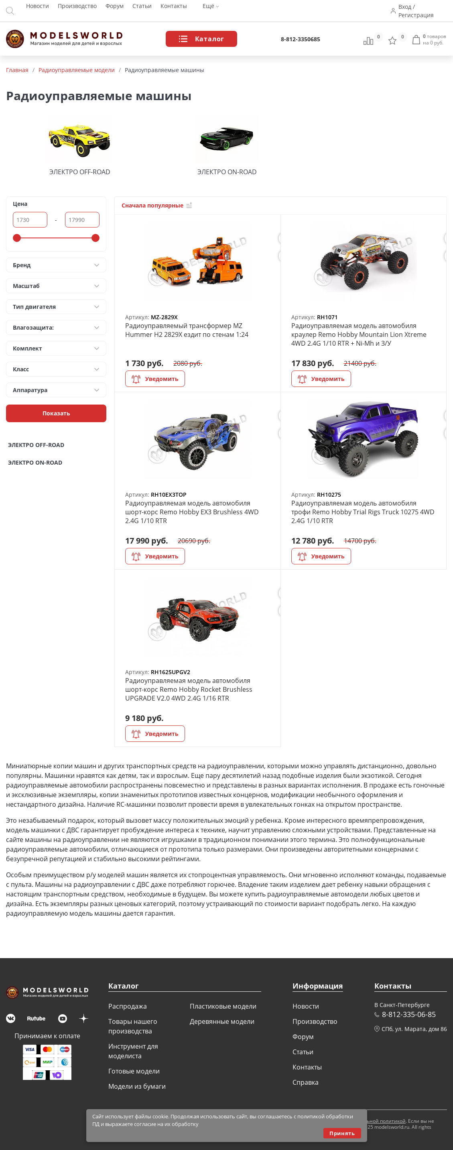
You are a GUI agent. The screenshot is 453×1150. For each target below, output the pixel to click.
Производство (77, 11)
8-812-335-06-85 (409, 1014)
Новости (37, 11)
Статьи (142, 11)
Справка (306, 1082)
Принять (342, 1133)
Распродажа (127, 1006)
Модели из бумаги (137, 1086)
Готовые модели (134, 1071)
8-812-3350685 (300, 39)
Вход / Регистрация (420, 11)
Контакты (173, 11)
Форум (115, 11)
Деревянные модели (222, 1021)
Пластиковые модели (223, 1006)
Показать (56, 413)
